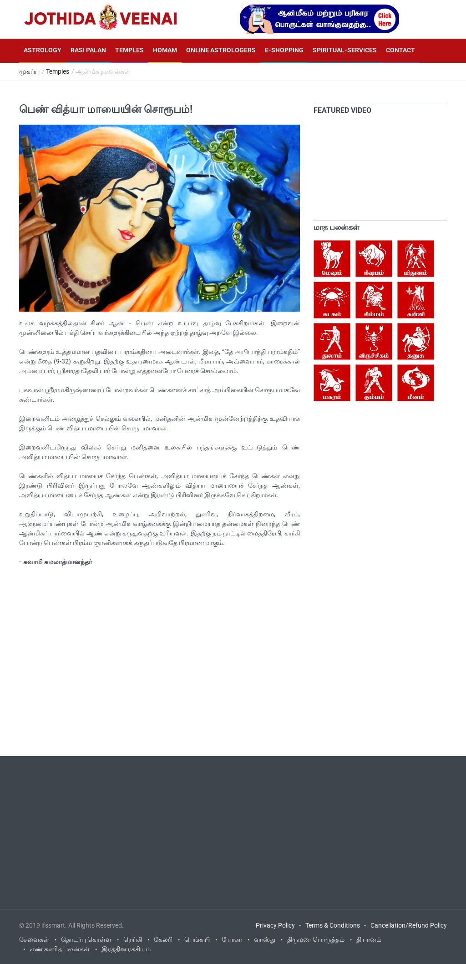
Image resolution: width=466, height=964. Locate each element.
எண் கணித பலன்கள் (60, 949)
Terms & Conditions (332, 925)
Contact (400, 50)
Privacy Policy (275, 925)
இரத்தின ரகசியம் (126, 949)
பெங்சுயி (197, 939)
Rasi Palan (88, 50)
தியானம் (368, 939)
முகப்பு (29, 71)
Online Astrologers (221, 50)
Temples (129, 50)
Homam (165, 50)
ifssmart (53, 925)
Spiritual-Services (345, 50)
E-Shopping (284, 50)
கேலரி (163, 939)
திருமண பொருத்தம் (315, 939)
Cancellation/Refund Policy (408, 925)
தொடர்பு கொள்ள (86, 939)
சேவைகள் (34, 939)
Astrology (42, 50)
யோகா (232, 939)
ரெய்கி (132, 939)
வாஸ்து (264, 939)
